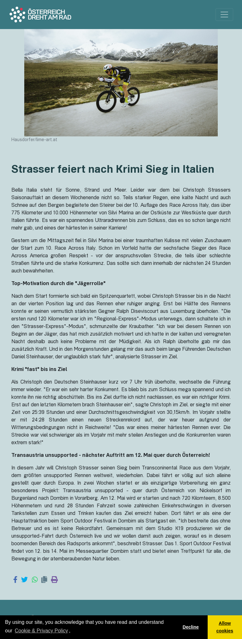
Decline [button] (190, 627)
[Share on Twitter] (24, 580)
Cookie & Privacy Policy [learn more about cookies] (41, 630)
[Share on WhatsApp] (35, 580)
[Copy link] (44, 580)
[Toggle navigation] (224, 14)
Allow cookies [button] (224, 627)
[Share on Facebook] (15, 580)
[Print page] (54, 580)
